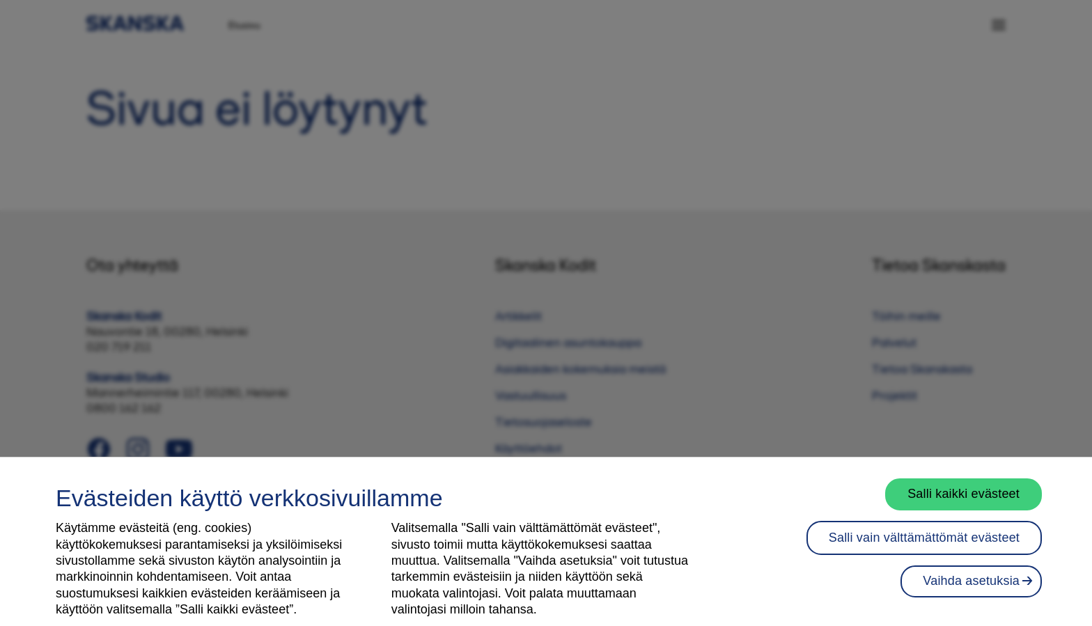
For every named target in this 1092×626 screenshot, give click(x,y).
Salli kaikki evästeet (963, 503)
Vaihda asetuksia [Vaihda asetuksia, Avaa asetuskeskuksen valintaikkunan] (971, 590)
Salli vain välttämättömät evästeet (924, 547)
